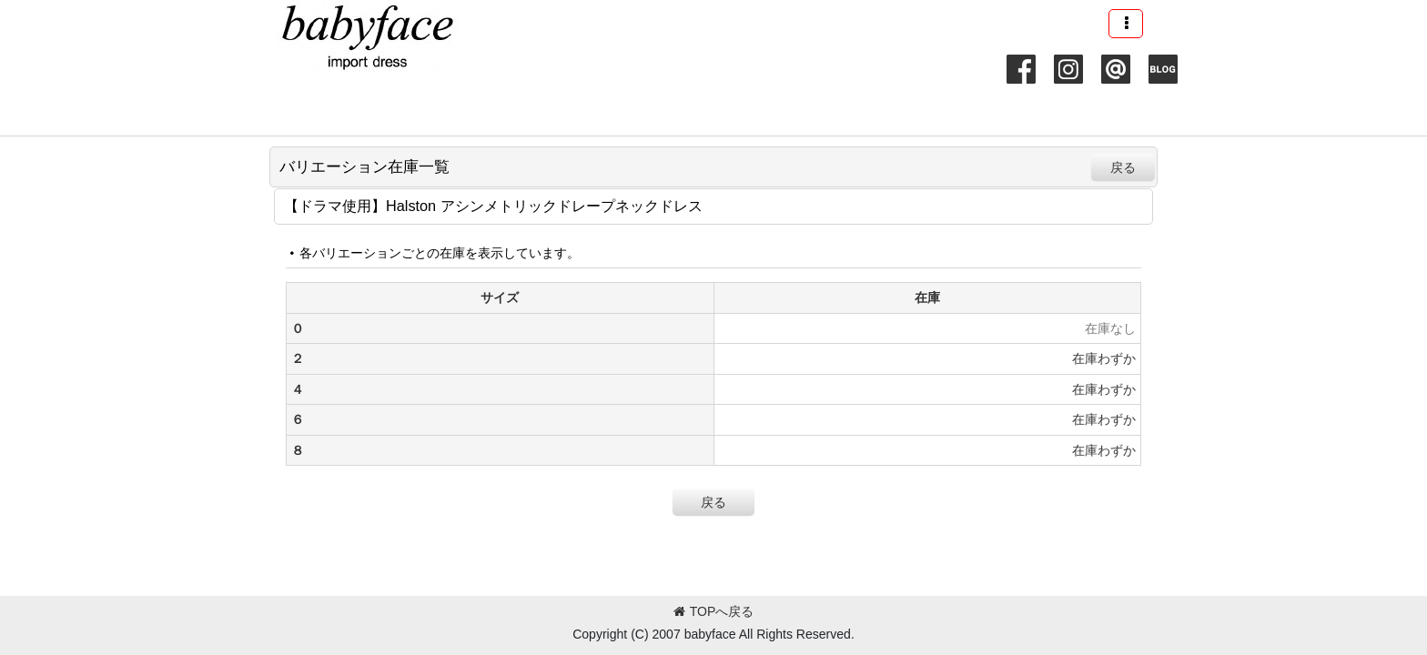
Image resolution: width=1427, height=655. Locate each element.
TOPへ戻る (713, 611)
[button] (1125, 23)
